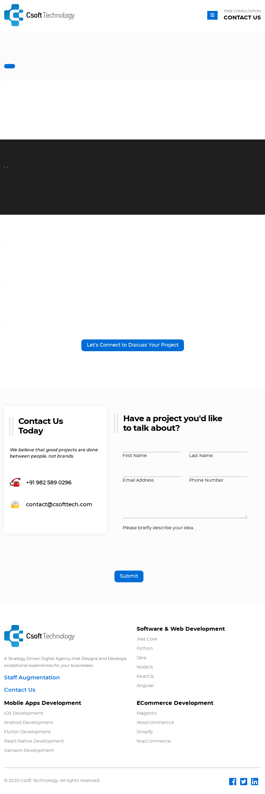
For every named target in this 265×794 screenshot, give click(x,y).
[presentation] (164, 553)
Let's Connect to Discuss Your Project (132, 345)
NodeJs (145, 667)
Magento (147, 713)
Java (141, 658)
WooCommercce (155, 722)
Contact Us (19, 690)
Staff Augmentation (32, 677)
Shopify (145, 732)
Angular (145, 686)
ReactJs (145, 676)
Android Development (28, 722)
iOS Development (23, 713)
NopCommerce (154, 741)
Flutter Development (27, 732)
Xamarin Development (29, 750)
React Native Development (34, 741)
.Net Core (147, 639)
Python (145, 648)
